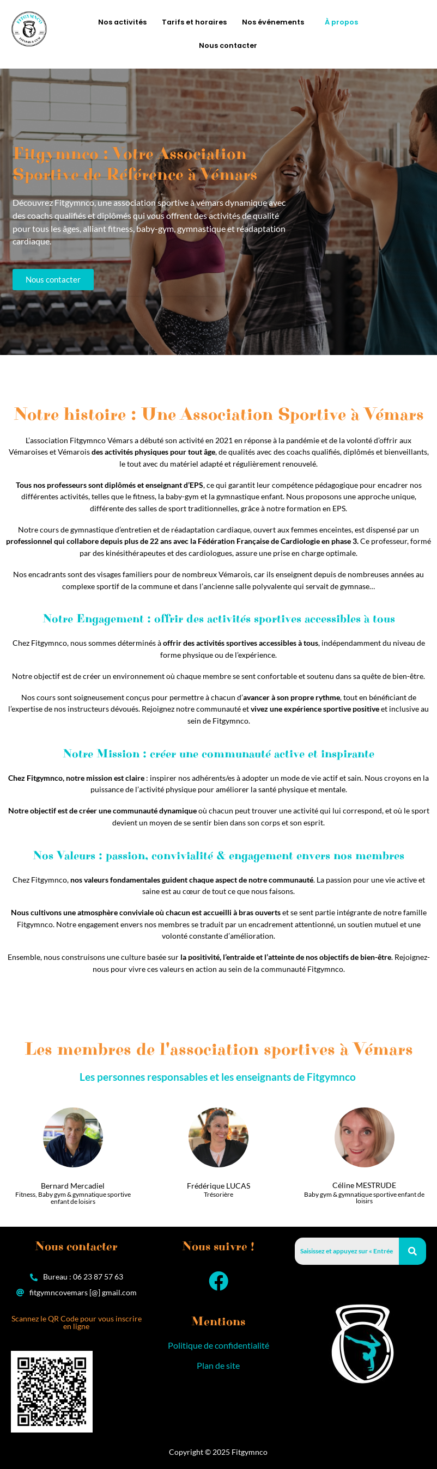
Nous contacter (228, 45)
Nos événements (273, 22)
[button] (275, 22)
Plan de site (218, 1365)
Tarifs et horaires (194, 22)
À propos (341, 22)
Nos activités (122, 22)
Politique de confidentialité (218, 1345)
